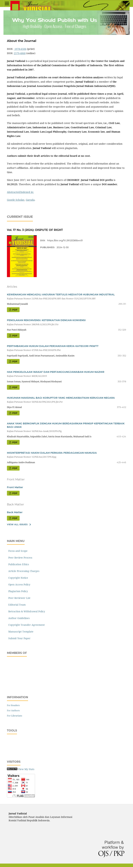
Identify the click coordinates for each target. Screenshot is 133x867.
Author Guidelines (18, 618)
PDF (14, 309)
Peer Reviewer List (18, 598)
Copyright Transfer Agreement (26, 624)
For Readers (13, 705)
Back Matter (15, 512)
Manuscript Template (20, 631)
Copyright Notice (17, 577)
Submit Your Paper (18, 638)
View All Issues (17, 524)
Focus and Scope (17, 550)
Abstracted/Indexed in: (20, 192)
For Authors (13, 710)
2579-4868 (20, 53)
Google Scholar (15, 199)
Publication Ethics (18, 564)
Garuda (30, 199)
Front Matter (15, 487)
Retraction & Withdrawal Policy (26, 611)
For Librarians (14, 715)
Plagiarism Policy (17, 591)
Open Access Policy (18, 584)
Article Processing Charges (23, 571)
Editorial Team (16, 604)
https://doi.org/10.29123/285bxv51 (65, 240)
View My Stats (26, 769)
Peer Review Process (19, 557)
